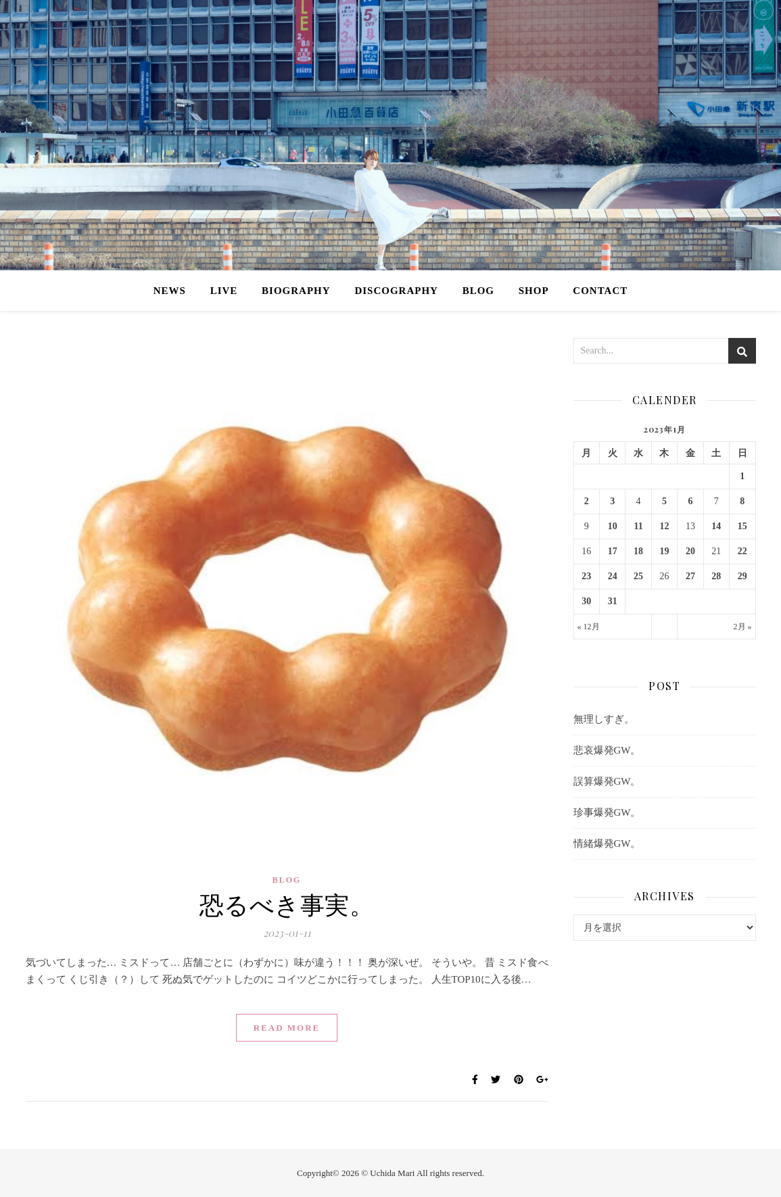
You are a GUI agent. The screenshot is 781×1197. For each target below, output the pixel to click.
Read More (287, 1028)
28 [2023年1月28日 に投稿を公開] (716, 576)
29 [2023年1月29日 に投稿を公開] (742, 576)
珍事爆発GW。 (607, 812)
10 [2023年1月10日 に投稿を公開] (612, 526)
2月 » (743, 626)
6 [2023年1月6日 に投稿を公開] (690, 501)
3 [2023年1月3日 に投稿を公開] (612, 501)
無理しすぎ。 (603, 719)
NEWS (169, 290)
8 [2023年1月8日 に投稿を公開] (742, 501)
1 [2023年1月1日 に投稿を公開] (742, 476)
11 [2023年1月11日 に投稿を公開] (638, 526)
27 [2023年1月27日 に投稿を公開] (690, 576)
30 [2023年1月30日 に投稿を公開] (586, 601)
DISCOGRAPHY (396, 290)
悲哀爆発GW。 (607, 750)
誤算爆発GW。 (607, 781)
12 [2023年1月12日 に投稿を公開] (664, 526)
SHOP (534, 290)
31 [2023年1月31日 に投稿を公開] (612, 601)
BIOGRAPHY (296, 290)
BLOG (478, 290)
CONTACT (600, 290)
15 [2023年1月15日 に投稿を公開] (742, 526)
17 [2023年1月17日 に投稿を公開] (612, 551)
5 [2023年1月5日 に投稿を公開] (664, 501)
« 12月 (588, 626)
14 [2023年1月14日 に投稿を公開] (716, 526)
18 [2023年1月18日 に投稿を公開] (638, 551)
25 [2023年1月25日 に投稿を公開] (638, 576)
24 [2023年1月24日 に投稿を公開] (612, 576)
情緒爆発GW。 (607, 843)
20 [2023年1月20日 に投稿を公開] (690, 551)
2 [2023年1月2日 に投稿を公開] (586, 501)
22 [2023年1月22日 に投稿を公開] (742, 551)
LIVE (224, 290)
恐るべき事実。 (287, 903)
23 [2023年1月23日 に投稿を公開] (586, 576)
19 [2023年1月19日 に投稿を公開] (664, 551)
